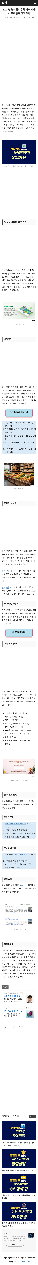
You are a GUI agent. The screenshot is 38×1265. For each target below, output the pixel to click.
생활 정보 (19, 18)
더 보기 (32, 1116)
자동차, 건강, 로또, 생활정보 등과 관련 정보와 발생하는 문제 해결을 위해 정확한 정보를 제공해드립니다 (14, 1238)
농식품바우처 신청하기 (19, 412)
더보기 (5, 987)
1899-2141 (23, 885)
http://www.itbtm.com (11, 993)
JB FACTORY (24, 1262)
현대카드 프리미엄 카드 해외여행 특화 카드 (12, 1011)
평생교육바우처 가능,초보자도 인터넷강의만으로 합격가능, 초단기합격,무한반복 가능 (13, 1000)
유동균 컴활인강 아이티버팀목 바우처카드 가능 (12, 996)
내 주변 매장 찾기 (19, 632)
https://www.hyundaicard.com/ (14, 1008)
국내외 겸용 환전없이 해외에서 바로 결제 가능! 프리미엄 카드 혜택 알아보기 (13, 1015)
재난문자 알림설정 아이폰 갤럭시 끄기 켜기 (18, 1170)
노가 (5, 1234)
